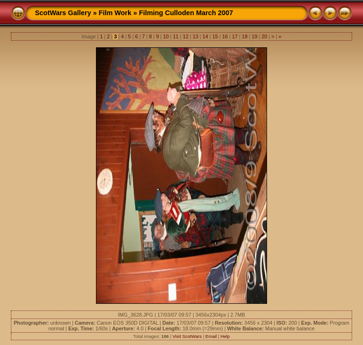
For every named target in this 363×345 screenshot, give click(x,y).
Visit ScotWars (187, 336)
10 (166, 36)
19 (254, 36)
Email (211, 336)
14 (205, 36)
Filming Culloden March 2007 (186, 13)
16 (225, 36)
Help (225, 336)
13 (195, 36)
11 (176, 36)
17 (235, 36)
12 (186, 36)
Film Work (115, 13)
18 (245, 36)
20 (264, 36)
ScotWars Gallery (63, 13)
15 (215, 36)
